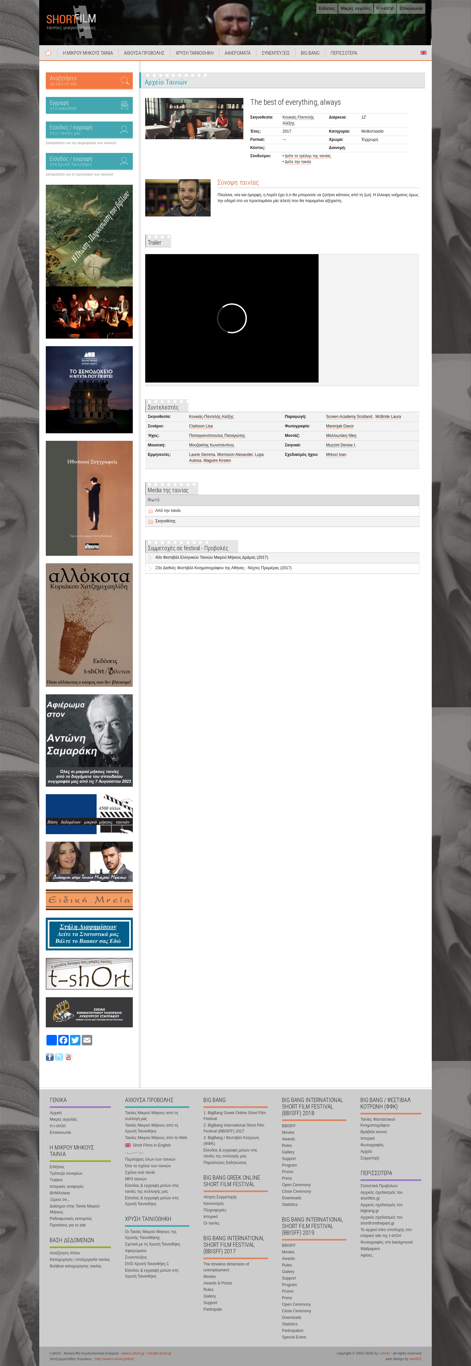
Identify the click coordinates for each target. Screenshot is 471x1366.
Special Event (294, 1337)
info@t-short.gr (159, 1353)
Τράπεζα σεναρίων (66, 1173)
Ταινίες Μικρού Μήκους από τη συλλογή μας (151, 1116)
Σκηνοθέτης (165, 521)
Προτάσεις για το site (68, 1225)
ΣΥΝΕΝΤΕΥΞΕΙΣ (276, 53)
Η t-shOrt (385, 8)
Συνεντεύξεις (136, 1257)
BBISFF (289, 1126)
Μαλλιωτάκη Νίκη (341, 435)
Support (210, 1303)
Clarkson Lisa (201, 426)
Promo (287, 1172)
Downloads (291, 1198)
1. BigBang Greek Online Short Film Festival (234, 1116)
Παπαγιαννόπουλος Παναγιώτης (217, 435)
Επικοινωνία (411, 8)
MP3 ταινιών (136, 1179)
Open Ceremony (296, 1185)
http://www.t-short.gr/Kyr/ (114, 1359)
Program (289, 1165)
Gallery (209, 1296)
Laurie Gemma (202, 454)
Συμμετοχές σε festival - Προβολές (188, 548)
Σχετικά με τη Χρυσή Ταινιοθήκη (152, 1244)
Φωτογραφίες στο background (386, 1242)
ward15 (415, 1359)
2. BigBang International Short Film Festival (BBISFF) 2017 (233, 1128)
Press (287, 1178)
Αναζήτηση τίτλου (65, 1253)
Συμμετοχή (369, 1158)
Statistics (290, 1204)
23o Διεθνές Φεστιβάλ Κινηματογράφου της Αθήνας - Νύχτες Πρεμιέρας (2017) (223, 568)
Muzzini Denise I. (341, 445)
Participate (212, 1309)
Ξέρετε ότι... (60, 1199)
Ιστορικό (210, 1216)
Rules (208, 1289)
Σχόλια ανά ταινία (140, 1172)
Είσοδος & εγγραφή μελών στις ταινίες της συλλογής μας (152, 1188)
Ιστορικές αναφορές (67, 1186)
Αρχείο (366, 1151)
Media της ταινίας (168, 490)
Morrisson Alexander (235, 454)
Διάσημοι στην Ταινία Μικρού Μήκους (75, 1209)
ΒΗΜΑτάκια (60, 1193)
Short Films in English (423, 52)
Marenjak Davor (340, 426)
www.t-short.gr (133, 1353)
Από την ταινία (168, 510)
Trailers (56, 1180)
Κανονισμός (213, 1203)
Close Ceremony (296, 1191)
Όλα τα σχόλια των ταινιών (148, 1166)
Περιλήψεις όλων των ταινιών (150, 1159)
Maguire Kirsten (217, 460)
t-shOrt (384, 1353)
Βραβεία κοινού (373, 1132)
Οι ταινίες (211, 1223)
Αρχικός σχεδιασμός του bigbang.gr (381, 1208)
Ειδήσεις (327, 8)
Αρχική (48, 52)
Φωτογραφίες (372, 1145)
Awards (288, 1139)
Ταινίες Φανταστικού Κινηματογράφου (377, 1122)
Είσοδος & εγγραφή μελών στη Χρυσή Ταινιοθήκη (151, 1201)
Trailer (154, 242)
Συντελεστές (163, 407)
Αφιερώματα (135, 1250)
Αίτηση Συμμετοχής (220, 1197)
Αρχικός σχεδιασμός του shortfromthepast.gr (381, 1220)
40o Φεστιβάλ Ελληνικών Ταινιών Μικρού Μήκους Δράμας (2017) (211, 557)
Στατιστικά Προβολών (378, 1186)
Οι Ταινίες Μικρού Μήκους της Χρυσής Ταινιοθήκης (151, 1234)
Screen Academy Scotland (349, 416)
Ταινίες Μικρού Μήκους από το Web (156, 1137)
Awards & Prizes (217, 1283)
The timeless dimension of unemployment (226, 1267)
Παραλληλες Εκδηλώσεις (225, 1162)
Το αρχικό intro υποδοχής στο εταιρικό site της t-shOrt (385, 1232)
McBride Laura (388, 416)
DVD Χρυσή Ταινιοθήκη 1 (147, 1264)
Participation (293, 1330)
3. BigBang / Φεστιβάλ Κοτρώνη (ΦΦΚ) (231, 1140)
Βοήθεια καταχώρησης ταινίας (75, 1266)
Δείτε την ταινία (298, 161)
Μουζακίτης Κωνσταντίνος (211, 445)
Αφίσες (366, 1255)
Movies (209, 1276)
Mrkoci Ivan (336, 454)
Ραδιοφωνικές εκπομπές (71, 1218)
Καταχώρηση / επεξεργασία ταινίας (80, 1259)
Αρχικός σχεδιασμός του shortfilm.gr (381, 1195)
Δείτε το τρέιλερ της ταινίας (308, 156)
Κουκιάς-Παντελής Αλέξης (211, 416)
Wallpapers (370, 1248)
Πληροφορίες (214, 1210)
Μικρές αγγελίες (356, 8)
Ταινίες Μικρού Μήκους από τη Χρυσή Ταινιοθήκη (151, 1128)
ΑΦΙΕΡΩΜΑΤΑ (238, 53)
